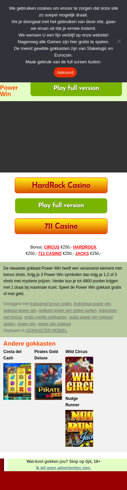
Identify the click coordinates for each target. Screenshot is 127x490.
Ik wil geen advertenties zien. (63, 468)
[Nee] (118, 41)
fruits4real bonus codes (50, 303)
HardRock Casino (61, 186)
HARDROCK (85, 247)
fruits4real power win (92, 303)
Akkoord (65, 72)
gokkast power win (20, 310)
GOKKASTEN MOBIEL (46, 330)
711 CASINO (50, 253)
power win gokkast (54, 324)
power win (26, 324)
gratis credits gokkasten (45, 317)
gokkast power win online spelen (68, 310)
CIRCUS (51, 247)
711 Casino (61, 227)
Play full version (76, 88)
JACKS (82, 253)
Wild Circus (76, 351)
